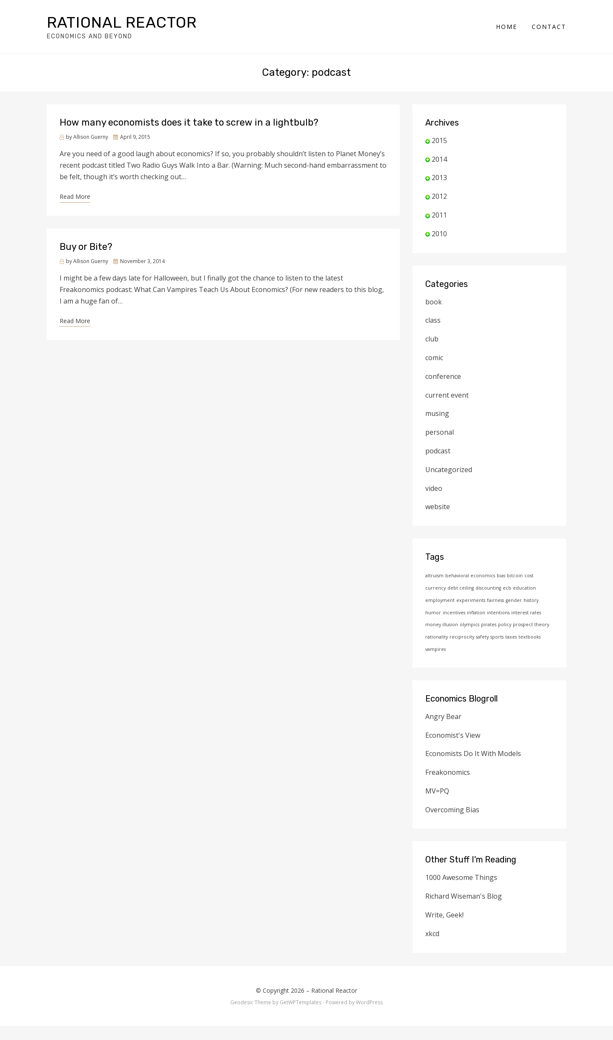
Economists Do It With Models (473, 753)
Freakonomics (447, 772)
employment (440, 600)
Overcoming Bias (452, 809)
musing (437, 413)
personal (439, 432)
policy (504, 624)
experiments (470, 600)
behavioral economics (470, 576)
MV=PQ (437, 791)
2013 (439, 177)
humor (433, 613)
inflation (476, 613)
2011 (439, 215)
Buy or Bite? (86, 246)
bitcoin (515, 576)
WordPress (369, 1002)
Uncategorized (448, 469)
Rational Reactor (122, 22)
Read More (75, 196)
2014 (439, 159)
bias (501, 576)
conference (443, 376)
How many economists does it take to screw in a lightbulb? (189, 122)
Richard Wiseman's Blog (463, 896)
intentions (498, 613)
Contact (549, 27)
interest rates (526, 613)
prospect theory (531, 624)
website (437, 506)
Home (506, 27)
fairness (495, 600)
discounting (488, 588)
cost (528, 576)
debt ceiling (460, 588)
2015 (439, 140)
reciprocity (462, 637)
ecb (507, 588)
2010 (439, 233)
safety (482, 637)
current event (447, 395)
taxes (511, 637)
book (433, 302)
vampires (435, 649)
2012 (439, 196)
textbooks (529, 637)
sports (497, 637)
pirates (488, 624)
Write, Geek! (444, 915)
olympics (469, 624)
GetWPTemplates (300, 1002)
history (531, 600)
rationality (436, 637)
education (524, 588)
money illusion (441, 624)
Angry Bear (443, 716)
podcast (437, 451)
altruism (434, 576)
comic (434, 357)
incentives (454, 613)
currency (435, 588)
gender (514, 600)
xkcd (432, 933)
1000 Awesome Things (461, 877)
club (431, 339)
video (433, 488)
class (433, 320)
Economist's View (452, 735)
